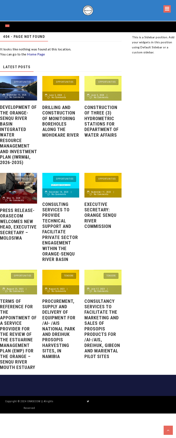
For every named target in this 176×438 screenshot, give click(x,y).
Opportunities (22, 82)
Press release (23, 179)
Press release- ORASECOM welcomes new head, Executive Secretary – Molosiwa (18, 224)
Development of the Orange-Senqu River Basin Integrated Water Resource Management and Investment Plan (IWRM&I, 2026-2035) (18, 135)
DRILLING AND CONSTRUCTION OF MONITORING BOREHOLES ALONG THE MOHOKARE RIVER (60, 121)
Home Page (36, 54)
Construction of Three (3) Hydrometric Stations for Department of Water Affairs (101, 121)
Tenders (68, 276)
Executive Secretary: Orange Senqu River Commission (100, 215)
